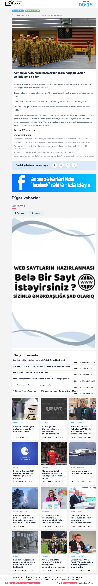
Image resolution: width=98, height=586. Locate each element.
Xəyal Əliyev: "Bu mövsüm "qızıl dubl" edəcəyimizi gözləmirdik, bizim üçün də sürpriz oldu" (53, 564)
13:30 (31, 438)
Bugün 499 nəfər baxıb (84, 393)
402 (44, 571)
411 (15, 526)
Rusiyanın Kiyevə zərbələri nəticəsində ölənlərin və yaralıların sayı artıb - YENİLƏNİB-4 (25, 520)
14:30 (89, 438)
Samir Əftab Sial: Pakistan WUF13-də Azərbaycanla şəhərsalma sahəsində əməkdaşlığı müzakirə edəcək (82, 432)
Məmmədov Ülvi (69, 583)
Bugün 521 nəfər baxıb (84, 381)
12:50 (31, 571)
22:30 (31, 526)
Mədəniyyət (18, 577)
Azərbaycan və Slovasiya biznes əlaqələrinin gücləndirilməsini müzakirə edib (50, 431)
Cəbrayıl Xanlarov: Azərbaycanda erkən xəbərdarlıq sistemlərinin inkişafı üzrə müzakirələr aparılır (81, 521)
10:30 (60, 438)
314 (15, 438)
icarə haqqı (30, 130)
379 (73, 438)
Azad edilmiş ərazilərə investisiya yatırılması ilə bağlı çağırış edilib (41, 379)
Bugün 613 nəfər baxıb (84, 369)
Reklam (75, 580)
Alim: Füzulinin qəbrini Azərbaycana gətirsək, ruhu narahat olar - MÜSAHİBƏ (45, 152)
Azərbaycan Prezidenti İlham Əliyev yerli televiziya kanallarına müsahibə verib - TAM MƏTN (51, 138)
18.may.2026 (23, 438)
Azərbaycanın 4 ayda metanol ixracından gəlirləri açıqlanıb (23, 429)
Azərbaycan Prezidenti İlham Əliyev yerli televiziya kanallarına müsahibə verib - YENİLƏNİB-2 (52, 142)
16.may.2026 (23, 482)
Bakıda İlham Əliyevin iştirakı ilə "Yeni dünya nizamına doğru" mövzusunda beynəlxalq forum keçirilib (54, 156)
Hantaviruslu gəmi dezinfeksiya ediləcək (81, 472)
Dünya (66, 577)
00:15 (86, 4)
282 (44, 526)
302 (15, 571)
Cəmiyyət (57, 577)
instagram (35, 213)
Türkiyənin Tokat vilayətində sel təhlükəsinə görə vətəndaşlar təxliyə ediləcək (45, 391)
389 (73, 526)
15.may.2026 (81, 571)
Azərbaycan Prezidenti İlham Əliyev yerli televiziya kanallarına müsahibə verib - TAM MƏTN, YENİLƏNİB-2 (51, 147)
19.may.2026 (52, 438)
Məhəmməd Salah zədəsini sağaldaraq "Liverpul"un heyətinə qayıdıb (53, 475)
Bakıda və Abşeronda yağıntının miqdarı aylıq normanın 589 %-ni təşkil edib (24, 563)
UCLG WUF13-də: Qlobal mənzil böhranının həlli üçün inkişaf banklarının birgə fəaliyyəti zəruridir (52, 521)
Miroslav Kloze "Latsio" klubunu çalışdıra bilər (32, 385)
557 (73, 571)
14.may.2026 (52, 482)
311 (44, 438)
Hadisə (38, 580)
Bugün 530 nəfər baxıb (84, 375)
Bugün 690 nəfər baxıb (84, 363)
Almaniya (18, 130)
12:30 (89, 526)
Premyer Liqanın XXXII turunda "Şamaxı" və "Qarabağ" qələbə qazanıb (24, 475)
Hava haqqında (26, 580)
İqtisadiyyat (77, 577)
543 (44, 482)
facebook (19, 213)
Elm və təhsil (50, 580)
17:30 (60, 571)
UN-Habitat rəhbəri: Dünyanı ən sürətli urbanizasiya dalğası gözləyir (41, 366)
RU (3, 24)
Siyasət (47, 577)
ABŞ (24, 130)
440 (15, 482)
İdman (29, 577)
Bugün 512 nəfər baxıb (84, 387)
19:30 (31, 482)
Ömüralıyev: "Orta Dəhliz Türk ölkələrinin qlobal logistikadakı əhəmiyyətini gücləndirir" (82, 564)
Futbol (38, 577)
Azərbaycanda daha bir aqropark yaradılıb (30, 372)
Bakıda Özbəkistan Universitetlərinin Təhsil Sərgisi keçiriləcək (39, 360)
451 (73, 482)
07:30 (89, 482)
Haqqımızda (64, 580)
